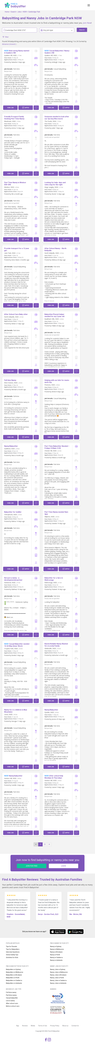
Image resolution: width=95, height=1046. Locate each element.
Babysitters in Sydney (13, 969)
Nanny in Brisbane (56, 952)
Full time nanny (11, 992)
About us (65, 1026)
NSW (25, 12)
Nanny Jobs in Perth (57, 978)
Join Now (87, 22)
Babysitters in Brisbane (14, 975)
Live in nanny (10, 1000)
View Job (10, 107)
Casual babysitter (12, 998)
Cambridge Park (34, 12)
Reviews (25, 1026)
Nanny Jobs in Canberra (58, 980)
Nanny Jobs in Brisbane (58, 975)
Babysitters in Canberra (14, 980)
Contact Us (75, 1026)
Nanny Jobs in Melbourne (59, 972)
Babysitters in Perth (12, 978)
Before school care (12, 1006)
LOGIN (63, 866)
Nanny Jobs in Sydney (57, 969)
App (17, 1026)
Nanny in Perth (55, 955)
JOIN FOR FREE (31, 866)
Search (13, 12)
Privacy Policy (54, 1026)
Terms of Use (42, 1026)
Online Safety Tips (12, 955)
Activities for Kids (12, 957)
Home (7, 12)
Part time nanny (11, 995)
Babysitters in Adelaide (14, 983)
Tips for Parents (11, 946)
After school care (12, 1003)
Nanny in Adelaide (56, 960)
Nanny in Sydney (55, 946)
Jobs (19, 12)
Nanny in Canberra (56, 957)
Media (33, 1026)
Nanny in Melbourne (57, 949)
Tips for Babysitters (12, 949)
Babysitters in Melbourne (14, 972)
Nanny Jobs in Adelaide (58, 983)
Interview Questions (13, 952)
